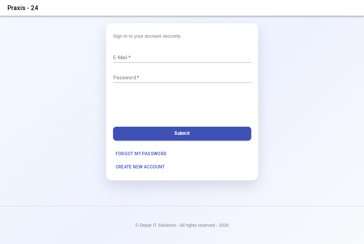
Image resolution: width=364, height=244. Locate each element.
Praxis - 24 (23, 8)
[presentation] (161, 106)
